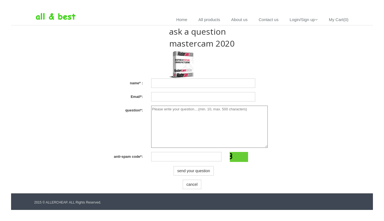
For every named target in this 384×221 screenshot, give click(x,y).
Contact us (269, 19)
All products (209, 19)
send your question (193, 171)
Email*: (137, 97)
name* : (136, 83)
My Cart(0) (339, 19)
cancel (191, 184)
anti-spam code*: (128, 156)
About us (239, 19)
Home (181, 19)
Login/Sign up (304, 19)
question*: (134, 110)
